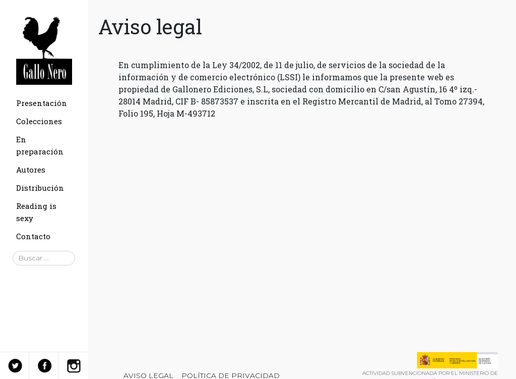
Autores (30, 170)
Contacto (33, 236)
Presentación (41, 103)
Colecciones (39, 121)
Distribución (40, 188)
